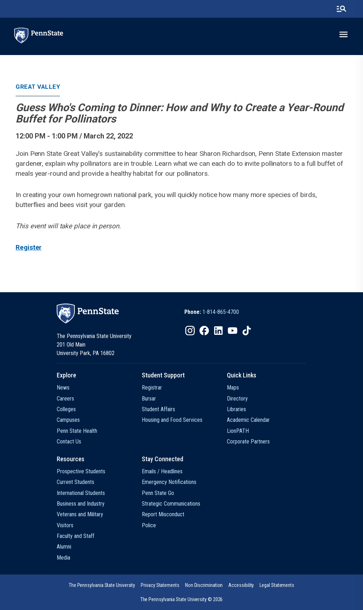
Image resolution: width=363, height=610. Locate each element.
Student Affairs (158, 409)
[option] (211, 312)
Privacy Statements (160, 585)
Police (149, 525)
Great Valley (38, 86)
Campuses (68, 419)
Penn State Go (158, 493)
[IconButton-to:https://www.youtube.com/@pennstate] (232, 330)
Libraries (236, 409)
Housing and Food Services (172, 419)
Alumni (64, 546)
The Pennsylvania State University (102, 585)
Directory (237, 398)
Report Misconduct (163, 514)
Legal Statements (276, 585)
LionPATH (238, 430)
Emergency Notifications (169, 482)
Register (28, 247)
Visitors (65, 525)
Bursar (149, 398)
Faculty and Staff (75, 536)
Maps (233, 387)
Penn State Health (77, 430)
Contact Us (69, 441)
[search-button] (341, 8)
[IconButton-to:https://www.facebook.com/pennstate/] (204, 330)
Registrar (152, 387)
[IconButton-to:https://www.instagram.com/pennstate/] (190, 330)
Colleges (66, 409)
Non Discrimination (204, 585)
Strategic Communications (171, 503)
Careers (65, 398)
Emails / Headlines (162, 471)
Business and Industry (81, 503)
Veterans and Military (80, 514)
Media (63, 557)
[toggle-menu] (343, 34)
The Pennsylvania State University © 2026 (181, 599)
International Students (81, 493)
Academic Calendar (248, 419)
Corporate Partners (248, 441)
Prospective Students (81, 471)
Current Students (75, 482)
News (63, 387)
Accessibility (241, 585)
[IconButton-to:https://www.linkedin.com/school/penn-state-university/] (218, 330)
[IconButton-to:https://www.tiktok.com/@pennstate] (246, 330)
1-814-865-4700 (220, 312)
